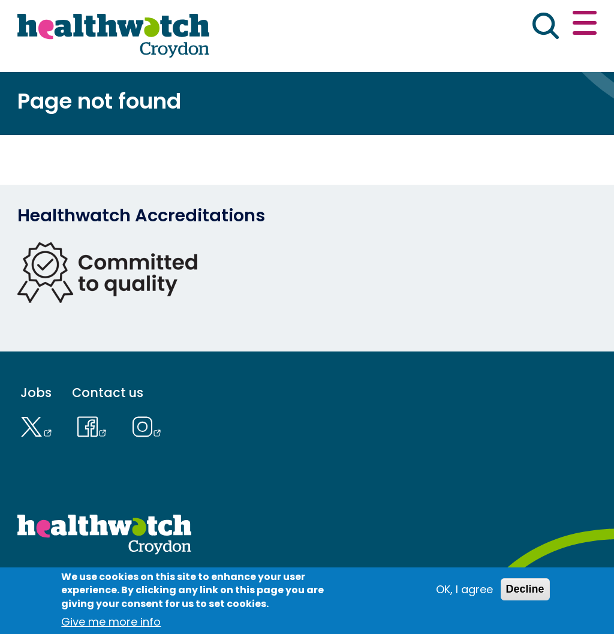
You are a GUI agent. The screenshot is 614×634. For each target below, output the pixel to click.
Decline (525, 589)
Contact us (107, 392)
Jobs (36, 392)
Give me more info (111, 621)
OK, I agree (464, 589)
